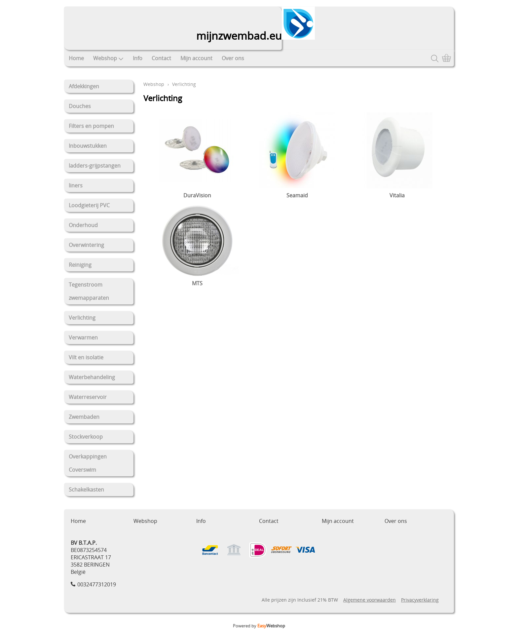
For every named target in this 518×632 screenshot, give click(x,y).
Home (76, 58)
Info (137, 58)
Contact (161, 58)
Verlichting (82, 317)
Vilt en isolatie (86, 357)
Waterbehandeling (92, 377)
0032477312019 (96, 584)
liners (76, 185)
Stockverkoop (86, 436)
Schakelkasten (86, 489)
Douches (80, 106)
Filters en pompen (91, 126)
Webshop (108, 58)
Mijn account (196, 58)
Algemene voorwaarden (369, 600)
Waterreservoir (88, 397)
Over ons (233, 58)
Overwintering (86, 245)
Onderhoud (83, 225)
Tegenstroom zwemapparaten (89, 291)
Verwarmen (83, 337)
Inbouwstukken (88, 145)
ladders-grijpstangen (95, 165)
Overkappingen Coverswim (88, 463)
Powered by (259, 626)
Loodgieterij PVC (89, 205)
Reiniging (80, 264)
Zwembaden (84, 416)
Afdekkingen (84, 86)
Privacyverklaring (420, 600)
